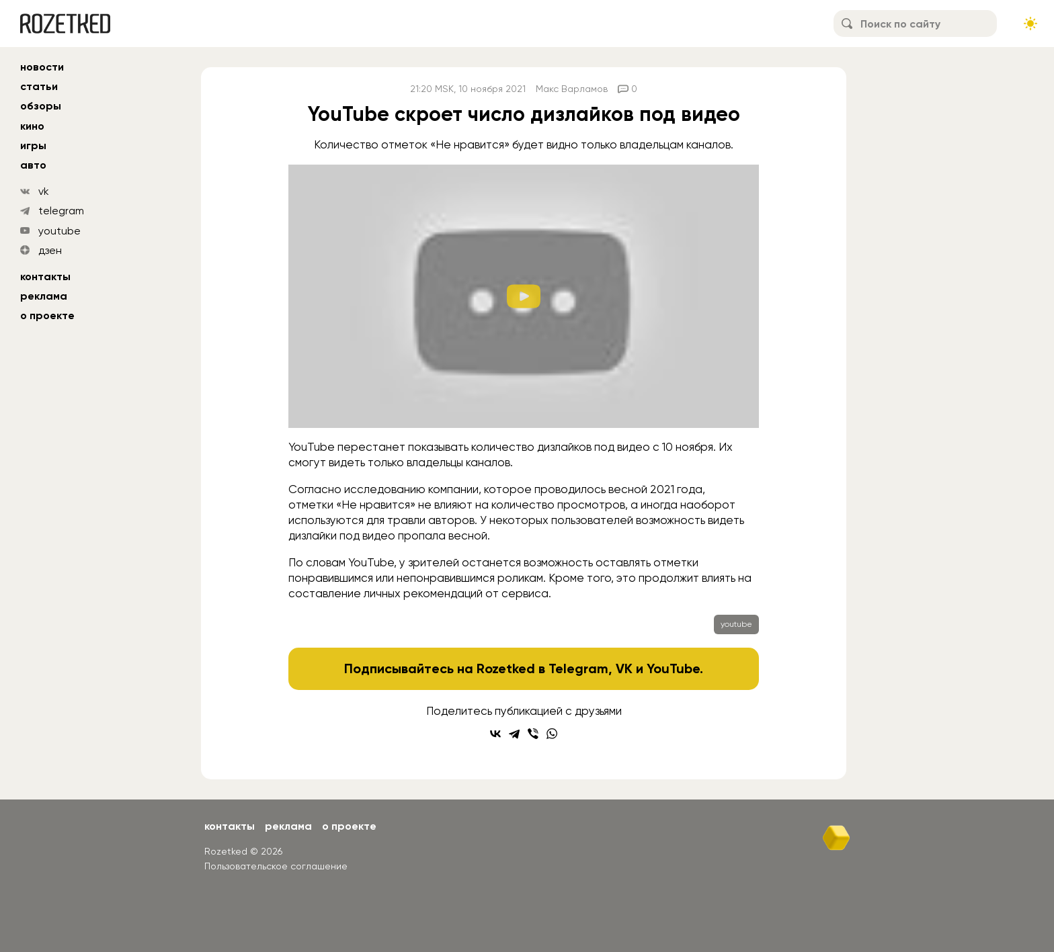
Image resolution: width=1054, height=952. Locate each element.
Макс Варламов (572, 88)
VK (624, 668)
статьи (39, 86)
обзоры (40, 105)
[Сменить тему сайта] (1030, 23)
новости (42, 66)
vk (43, 191)
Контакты (45, 276)
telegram (61, 210)
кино (32, 126)
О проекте (47, 315)
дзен (50, 250)
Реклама (43, 296)
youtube (59, 230)
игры (33, 145)
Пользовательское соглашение (276, 866)
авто (33, 165)
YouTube (673, 668)
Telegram (578, 668)
